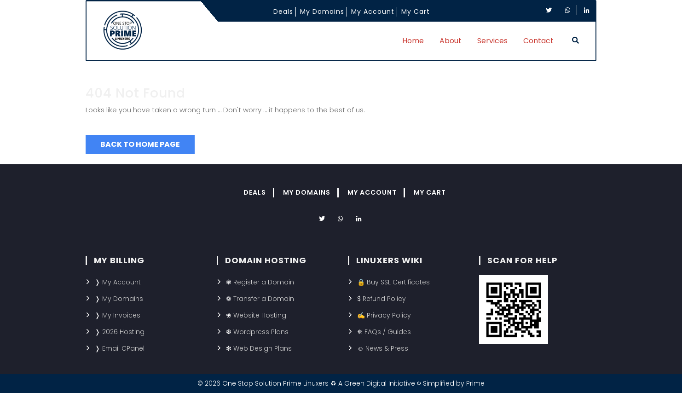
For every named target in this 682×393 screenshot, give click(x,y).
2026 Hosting (123, 331)
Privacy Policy (389, 315)
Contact (538, 40)
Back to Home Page (140, 144)
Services (492, 40)
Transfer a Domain (263, 298)
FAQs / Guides (387, 331)
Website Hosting (259, 315)
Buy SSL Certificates (398, 282)
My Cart (415, 11)
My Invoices (121, 315)
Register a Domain (263, 282)
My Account (372, 11)
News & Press (386, 348)
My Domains (322, 11)
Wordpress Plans (261, 331)
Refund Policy (384, 298)
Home (413, 40)
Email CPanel (123, 348)
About (450, 40)
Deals (283, 11)
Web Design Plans (262, 348)
